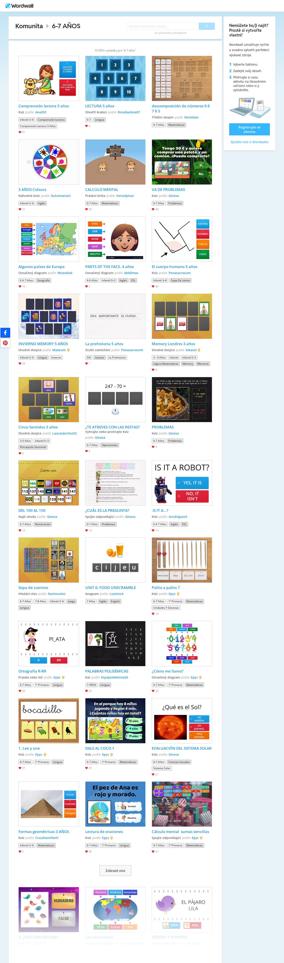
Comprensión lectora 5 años (43, 105)
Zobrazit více (115, 870)
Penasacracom (180, 273)
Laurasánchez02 (64, 433)
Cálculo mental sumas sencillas (181, 831)
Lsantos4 (116, 594)
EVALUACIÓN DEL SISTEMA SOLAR (182, 748)
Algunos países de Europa (41, 266)
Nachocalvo (56, 594)
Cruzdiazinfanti (46, 838)
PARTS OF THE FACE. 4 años (109, 266)
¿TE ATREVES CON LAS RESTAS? (112, 427)
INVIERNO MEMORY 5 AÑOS (43, 343)
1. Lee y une (29, 748)
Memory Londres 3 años (173, 343)
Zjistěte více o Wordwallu (249, 142)
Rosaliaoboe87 (129, 112)
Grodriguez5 (178, 517)
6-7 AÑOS (66, 26)
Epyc (172, 594)
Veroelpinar (125, 196)
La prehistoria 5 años (104, 343)
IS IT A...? (160, 510)
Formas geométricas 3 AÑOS (43, 831)
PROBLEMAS (163, 427)
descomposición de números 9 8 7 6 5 (181, 108)
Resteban (191, 117)
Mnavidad (64, 273)
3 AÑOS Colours (32, 189)
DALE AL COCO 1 (99, 748)
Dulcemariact (61, 196)
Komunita (29, 26)
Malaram (59, 350)
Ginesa (174, 196)
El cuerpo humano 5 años (174, 266)
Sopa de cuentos (33, 587)
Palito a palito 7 (166, 587)
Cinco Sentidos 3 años (38, 427)
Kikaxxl (191, 350)
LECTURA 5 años (99, 105)
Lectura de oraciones (104, 831)
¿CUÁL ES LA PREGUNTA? (107, 510)
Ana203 (40, 112)
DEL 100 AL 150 (31, 510)
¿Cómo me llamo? (167, 671)
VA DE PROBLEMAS (168, 189)
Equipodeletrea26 (114, 677)
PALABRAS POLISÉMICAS (106, 671)
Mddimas (131, 273)
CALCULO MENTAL (101, 189)
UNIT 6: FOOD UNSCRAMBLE (110, 587)
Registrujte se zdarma (249, 129)
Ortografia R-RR (32, 671)
